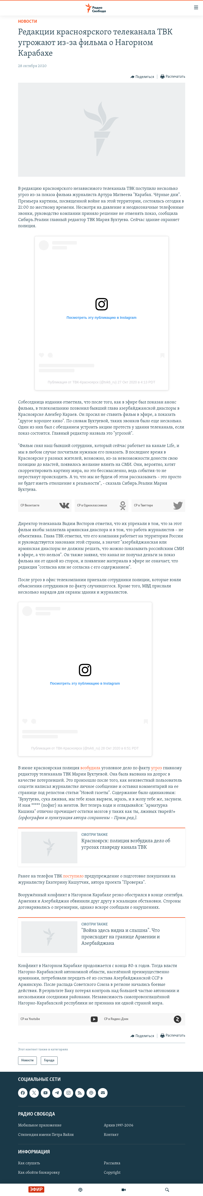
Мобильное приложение (40, 1125)
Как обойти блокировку (39, 1173)
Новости (27, 21)
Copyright (112, 1173)
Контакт (111, 1135)
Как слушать (29, 1164)
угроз (156, 768)
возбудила (90, 768)
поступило (73, 876)
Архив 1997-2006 (118, 1125)
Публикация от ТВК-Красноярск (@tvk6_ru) (82, 382)
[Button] (142, 77)
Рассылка (112, 1164)
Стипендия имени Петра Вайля (46, 1135)
